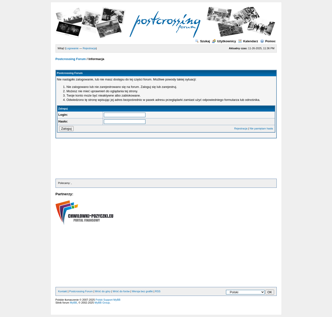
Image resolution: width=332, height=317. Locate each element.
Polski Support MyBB (108, 299)
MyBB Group (102, 302)
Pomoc (268, 41)
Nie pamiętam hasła (261, 128)
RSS (158, 291)
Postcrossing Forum (71, 59)
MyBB (73, 302)
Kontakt (62, 291)
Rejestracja (89, 48)
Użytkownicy (224, 41)
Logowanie (72, 48)
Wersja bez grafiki (142, 291)
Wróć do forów (121, 291)
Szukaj (202, 41)
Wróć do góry (103, 291)
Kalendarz (248, 41)
